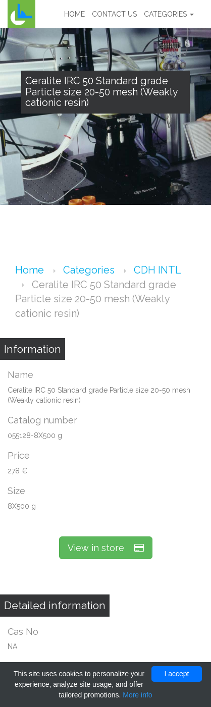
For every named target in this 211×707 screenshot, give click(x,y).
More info (137, 695)
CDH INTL (157, 270)
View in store (106, 547)
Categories (169, 14)
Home (74, 14)
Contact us (114, 14)
